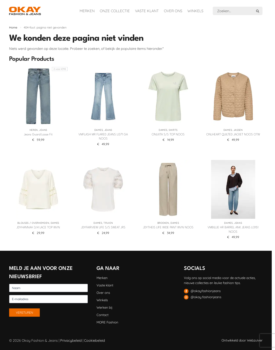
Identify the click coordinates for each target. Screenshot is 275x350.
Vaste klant (147, 10)
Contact (102, 315)
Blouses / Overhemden (33, 222)
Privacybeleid (71, 340)
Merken (87, 10)
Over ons (173, 10)
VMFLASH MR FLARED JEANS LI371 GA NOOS (103, 136)
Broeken (163, 222)
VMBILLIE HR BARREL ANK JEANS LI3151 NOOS (233, 229)
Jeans (43, 129)
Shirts (173, 129)
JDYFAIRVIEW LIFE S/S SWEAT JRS (103, 227)
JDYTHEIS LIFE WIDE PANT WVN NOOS (168, 227)
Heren (34, 129)
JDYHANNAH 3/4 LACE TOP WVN (38, 227)
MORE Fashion (107, 322)
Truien (108, 222)
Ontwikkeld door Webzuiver (242, 340)
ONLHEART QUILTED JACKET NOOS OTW (233, 134)
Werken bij (104, 307)
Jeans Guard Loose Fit (38, 134)
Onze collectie (115, 10)
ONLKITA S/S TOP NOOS (168, 134)
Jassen (238, 129)
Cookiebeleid (94, 340)
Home (13, 27)
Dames (98, 129)
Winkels (195, 10)
